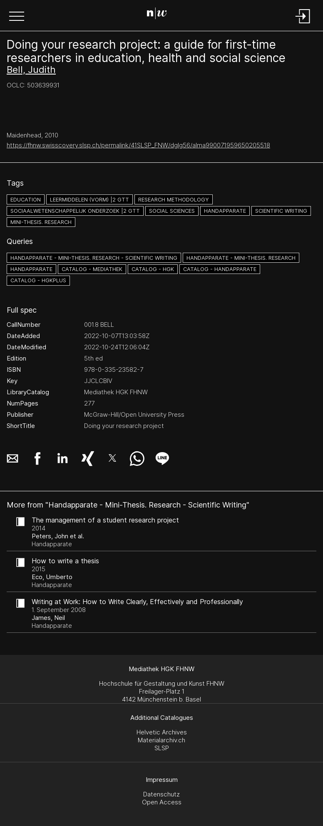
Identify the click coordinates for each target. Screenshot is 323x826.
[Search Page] (160, 14)
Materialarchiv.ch (161, 740)
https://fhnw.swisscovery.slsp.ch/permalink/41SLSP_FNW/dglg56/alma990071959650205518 (138, 145)
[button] (17, 17)
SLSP (161, 748)
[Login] (303, 24)
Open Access (161, 802)
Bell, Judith (31, 69)
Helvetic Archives (162, 732)
